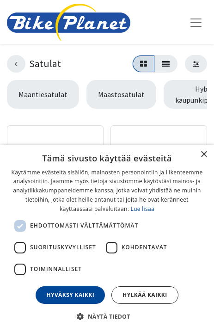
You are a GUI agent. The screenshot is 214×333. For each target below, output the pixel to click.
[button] (107, 316)
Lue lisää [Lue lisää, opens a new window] (142, 209)
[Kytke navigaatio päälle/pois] (196, 22)
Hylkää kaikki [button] (144, 295)
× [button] (203, 154)
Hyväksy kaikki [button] (70, 295)
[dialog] (107, 239)
